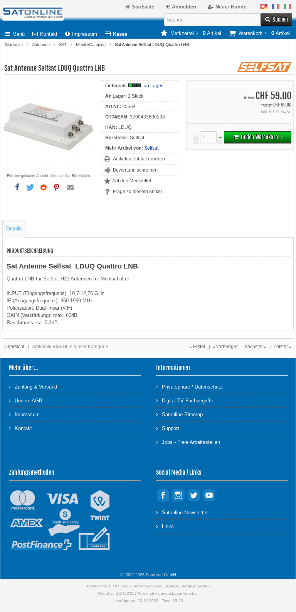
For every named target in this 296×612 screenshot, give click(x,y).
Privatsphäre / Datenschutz (189, 386)
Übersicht (14, 346)
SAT (63, 44)
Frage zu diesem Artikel (137, 191)
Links (165, 526)
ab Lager (153, 85)
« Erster (197, 346)
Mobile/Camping (91, 44)
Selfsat (151, 148)
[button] (17, 187)
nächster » (256, 346)
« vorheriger (225, 346)
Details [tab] (14, 229)
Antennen (41, 44)
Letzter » (283, 346)
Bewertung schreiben (135, 170)
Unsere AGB (25, 400)
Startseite (14, 44)
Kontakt (44, 34)
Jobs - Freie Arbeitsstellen (188, 442)
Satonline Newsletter (182, 512)
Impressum (81, 34)
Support (167, 428)
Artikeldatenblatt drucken (139, 159)
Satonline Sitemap (179, 414)
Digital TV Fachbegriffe (184, 400)
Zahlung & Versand (33, 386)
